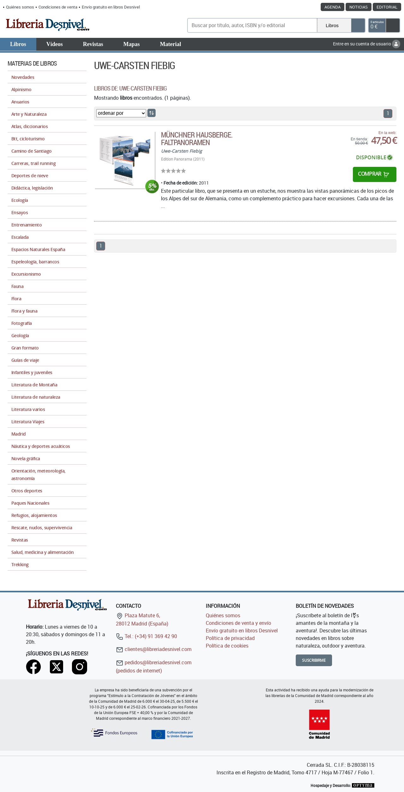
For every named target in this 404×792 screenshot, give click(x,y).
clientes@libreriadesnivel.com (154, 649)
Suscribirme (314, 660)
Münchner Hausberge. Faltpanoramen (197, 138)
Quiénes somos (20, 7)
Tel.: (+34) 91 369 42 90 (146, 636)
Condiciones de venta (58, 7)
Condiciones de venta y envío (238, 622)
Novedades (22, 77)
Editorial (387, 7)
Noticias (358, 7)
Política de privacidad (230, 638)
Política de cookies (227, 645)
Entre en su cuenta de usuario (366, 44)
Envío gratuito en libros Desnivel (111, 7)
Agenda (332, 7)
